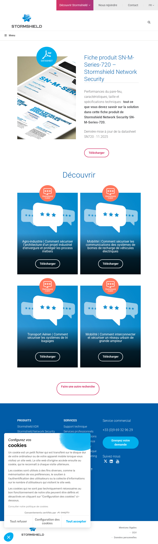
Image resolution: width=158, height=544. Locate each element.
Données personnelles (125, 537)
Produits (24, 420)
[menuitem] (149, 5)
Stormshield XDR (28, 426)
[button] (9, 537)
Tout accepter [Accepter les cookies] (76, 521)
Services (70, 420)
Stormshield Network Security (36, 431)
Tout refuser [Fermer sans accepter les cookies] (18, 521)
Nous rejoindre (108, 5)
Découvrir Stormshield (73, 5)
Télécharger (97, 152)
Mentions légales (128, 527)
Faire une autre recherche (78, 386)
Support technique (75, 426)
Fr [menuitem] (150, 5)
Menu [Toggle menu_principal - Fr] (9, 35)
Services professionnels (78, 431)
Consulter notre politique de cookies (28, 506)
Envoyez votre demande (121, 442)
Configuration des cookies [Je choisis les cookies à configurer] (47, 521)
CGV (134, 532)
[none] (149, 5)
